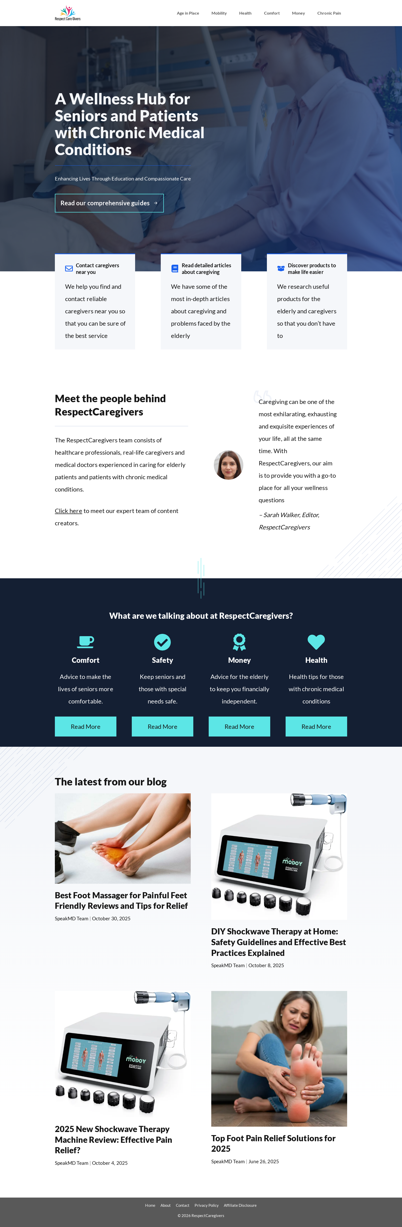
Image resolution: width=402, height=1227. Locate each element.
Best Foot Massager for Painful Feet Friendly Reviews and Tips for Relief (121, 900)
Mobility (219, 12)
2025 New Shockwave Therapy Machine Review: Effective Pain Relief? (113, 1139)
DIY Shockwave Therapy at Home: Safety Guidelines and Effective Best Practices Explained (278, 941)
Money (298, 12)
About (165, 1205)
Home (150, 1205)
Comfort (272, 12)
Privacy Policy (207, 1205)
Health (245, 12)
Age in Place (188, 12)
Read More (86, 726)
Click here (68, 510)
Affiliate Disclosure (240, 1205)
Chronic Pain (329, 12)
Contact (182, 1205)
